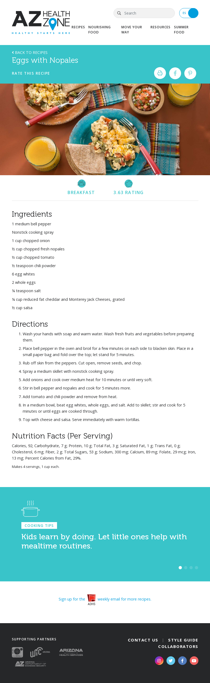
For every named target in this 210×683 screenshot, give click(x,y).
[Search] (144, 13)
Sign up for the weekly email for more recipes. (105, 599)
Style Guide (183, 640)
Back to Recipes (30, 52)
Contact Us (143, 640)
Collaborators (178, 646)
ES (190, 13)
